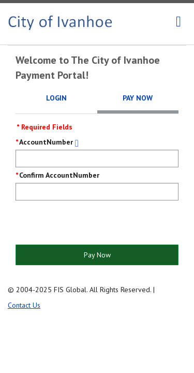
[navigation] (178, 22)
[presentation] (94, 223)
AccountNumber (46, 142)
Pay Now (97, 255)
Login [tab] (56, 98)
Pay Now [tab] (138, 98)
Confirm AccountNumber (59, 175)
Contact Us (24, 305)
